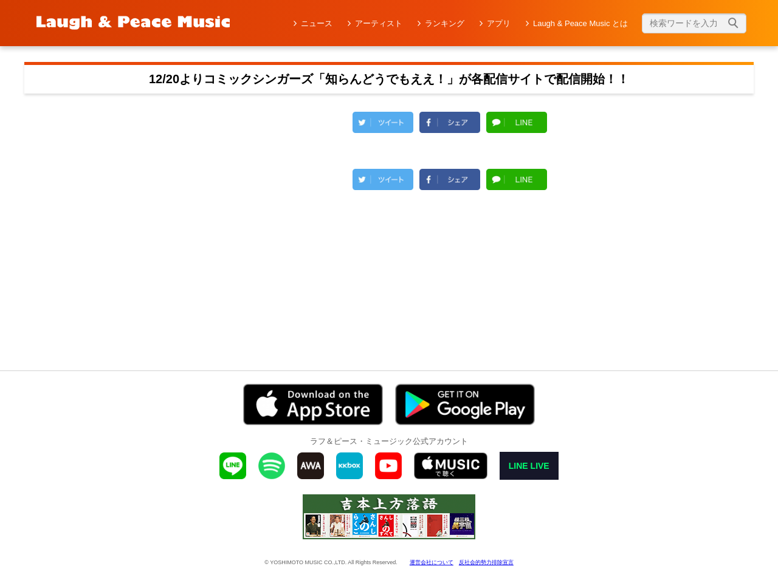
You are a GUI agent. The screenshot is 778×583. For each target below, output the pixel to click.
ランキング (444, 23)
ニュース (316, 23)
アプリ (499, 23)
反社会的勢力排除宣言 (486, 562)
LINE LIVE (529, 466)
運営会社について (431, 562)
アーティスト (378, 23)
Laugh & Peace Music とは (580, 23)
